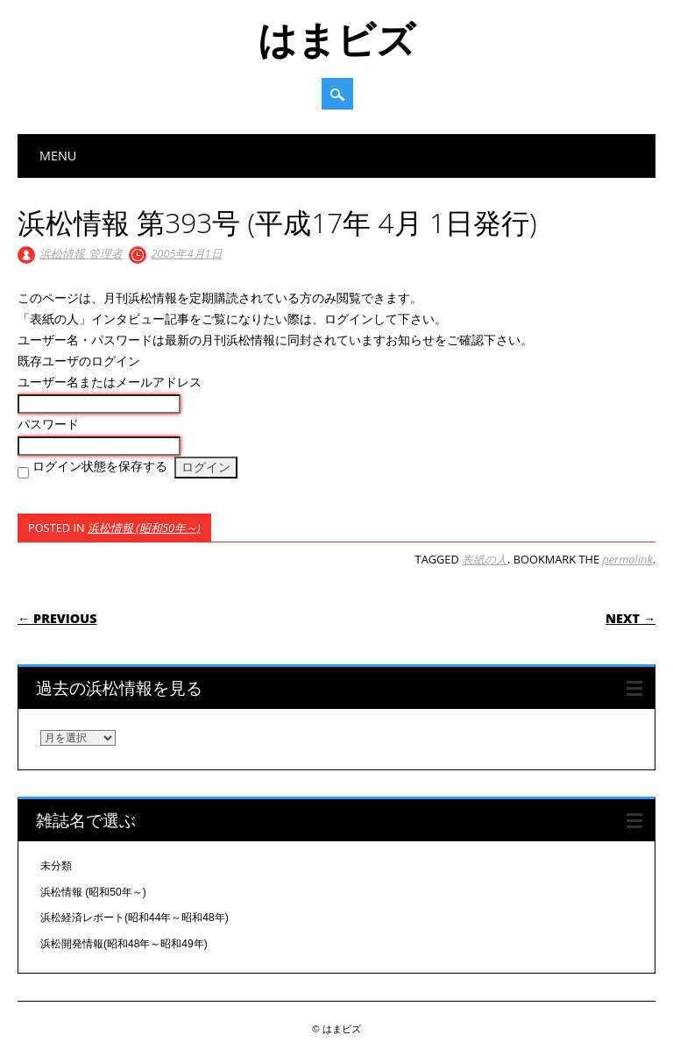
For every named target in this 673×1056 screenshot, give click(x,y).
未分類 (56, 866)
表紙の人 (484, 559)
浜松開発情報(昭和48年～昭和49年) (124, 944)
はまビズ (336, 38)
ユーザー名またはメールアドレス (110, 382)
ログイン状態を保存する (99, 466)
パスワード (48, 424)
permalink (627, 559)
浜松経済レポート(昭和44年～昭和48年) (134, 917)
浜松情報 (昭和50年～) (144, 527)
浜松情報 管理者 (80, 253)
